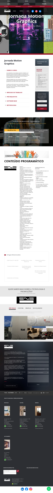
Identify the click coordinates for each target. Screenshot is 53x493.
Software (6, 6)
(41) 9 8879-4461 (23, 426)
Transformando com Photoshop (12, 278)
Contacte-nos (34, 140)
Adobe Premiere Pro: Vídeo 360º (12, 260)
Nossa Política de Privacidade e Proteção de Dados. (17, 482)
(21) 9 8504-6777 (8, 459)
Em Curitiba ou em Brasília (26, 130)
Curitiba (20, 308)
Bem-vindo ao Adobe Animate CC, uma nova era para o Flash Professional (40, 272)
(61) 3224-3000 (39, 424)
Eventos (21, 11)
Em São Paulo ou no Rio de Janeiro (41, 130)
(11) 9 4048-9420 (8, 426)
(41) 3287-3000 (23, 424)
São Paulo (12, 308)
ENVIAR (38, 384)
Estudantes (30, 6)
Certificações (42, 6)
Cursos (14, 11)
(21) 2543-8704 (8, 458)
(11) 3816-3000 (8, 424)
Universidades (18, 6)
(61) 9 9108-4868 (39, 426)
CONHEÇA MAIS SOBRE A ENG (11, 385)
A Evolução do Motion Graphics (12, 266)
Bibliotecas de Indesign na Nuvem (40, 266)
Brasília (28, 308)
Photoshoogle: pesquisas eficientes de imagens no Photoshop (26, 267)
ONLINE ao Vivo (11, 130)
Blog (28, 11)
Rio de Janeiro (37, 308)
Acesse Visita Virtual (8, 428)
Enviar (41, 108)
